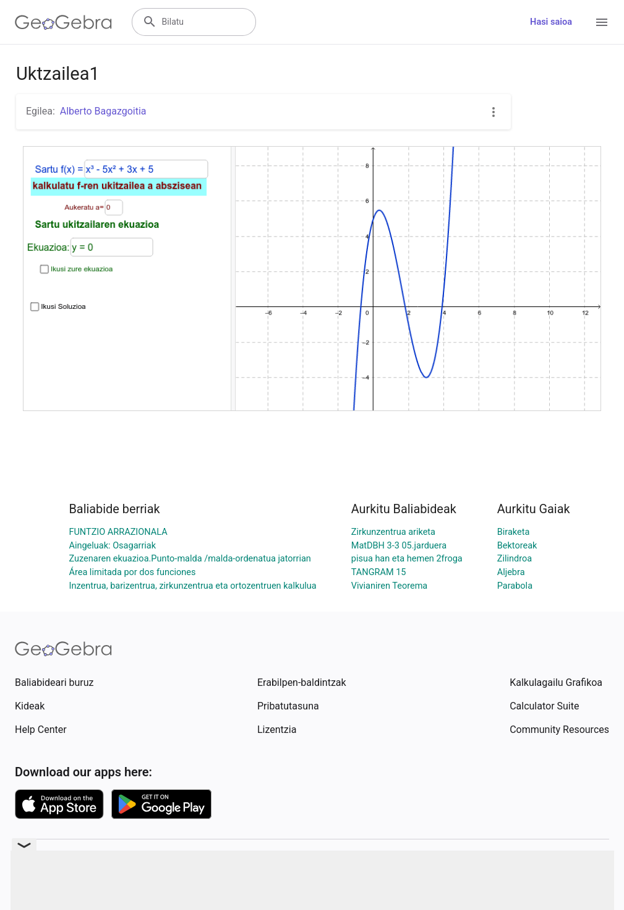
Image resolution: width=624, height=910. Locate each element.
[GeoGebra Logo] (63, 22)
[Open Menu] (601, 22)
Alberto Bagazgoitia (103, 111)
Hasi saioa (551, 22)
